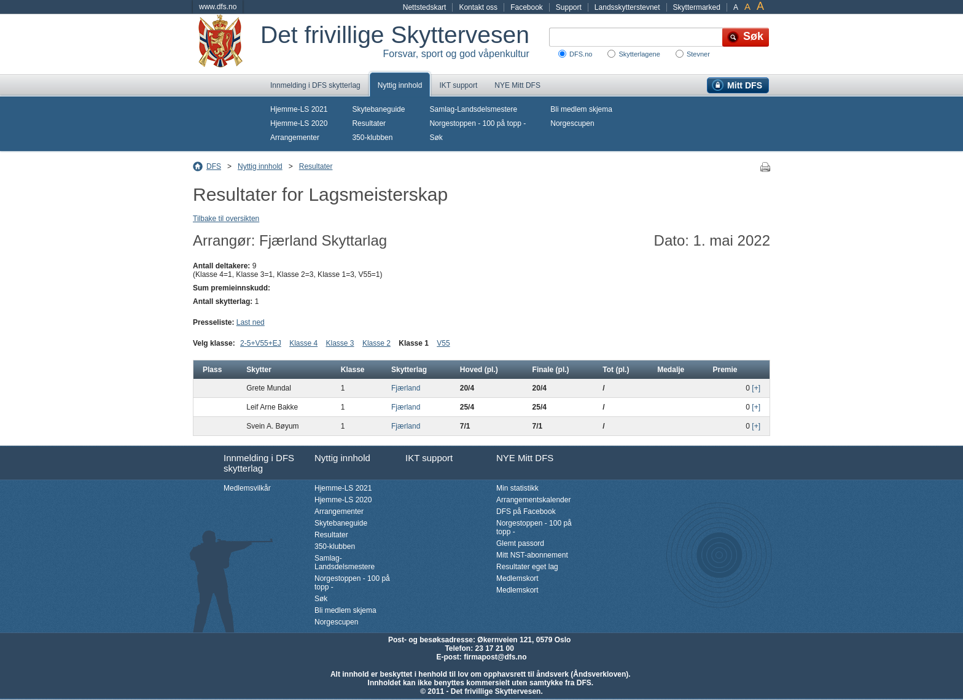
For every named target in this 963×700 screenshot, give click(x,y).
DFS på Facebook (526, 511)
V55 (443, 343)
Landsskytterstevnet (627, 7)
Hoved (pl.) (479, 369)
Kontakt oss (478, 7)
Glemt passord (520, 543)
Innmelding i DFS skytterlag (315, 85)
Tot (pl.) (615, 369)
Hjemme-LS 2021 (298, 109)
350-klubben (372, 137)
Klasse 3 (340, 343)
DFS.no (580, 54)
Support (569, 7)
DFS (213, 166)
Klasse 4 (303, 343)
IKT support (458, 85)
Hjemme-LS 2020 (298, 123)
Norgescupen (572, 123)
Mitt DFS (744, 85)
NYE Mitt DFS (517, 85)
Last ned (250, 322)
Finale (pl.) (550, 369)
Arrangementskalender (533, 500)
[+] (756, 388)
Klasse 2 (376, 343)
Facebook (526, 7)
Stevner (698, 54)
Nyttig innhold (400, 85)
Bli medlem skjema (581, 109)
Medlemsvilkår (247, 488)
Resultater (369, 123)
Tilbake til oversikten (226, 218)
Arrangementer (294, 137)
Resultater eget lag (527, 566)
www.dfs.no (217, 6)
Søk (435, 137)
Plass (212, 369)
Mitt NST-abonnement (532, 555)
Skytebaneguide (378, 109)
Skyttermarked (696, 7)
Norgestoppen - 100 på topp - (477, 123)
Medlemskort (517, 578)
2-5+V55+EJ (260, 343)
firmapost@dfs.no (495, 657)
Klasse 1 (414, 343)
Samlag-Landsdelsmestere (473, 109)
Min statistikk (517, 488)
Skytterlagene (639, 54)
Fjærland (405, 388)
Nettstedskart (424, 7)
